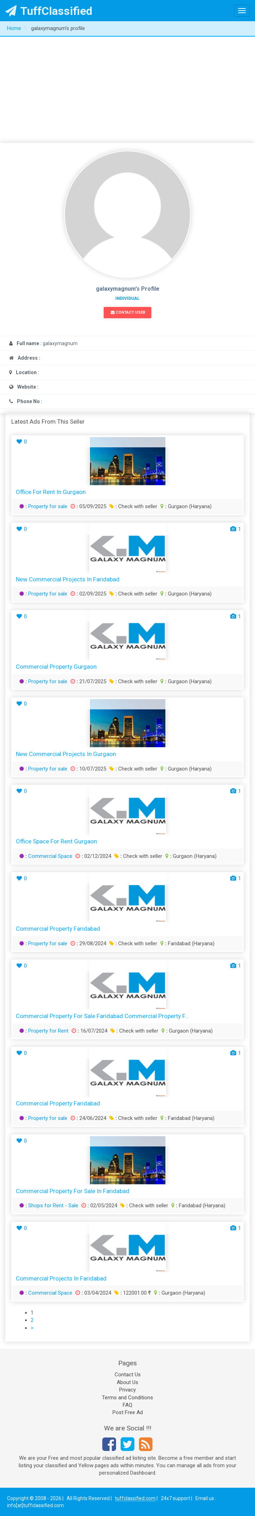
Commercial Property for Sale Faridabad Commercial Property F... (102, 1016)
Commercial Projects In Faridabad (61, 1278)
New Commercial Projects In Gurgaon (66, 753)
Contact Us (128, 1374)
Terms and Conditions (127, 1397)
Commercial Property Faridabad (58, 928)
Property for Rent (48, 1031)
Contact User (128, 312)
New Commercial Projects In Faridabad (68, 579)
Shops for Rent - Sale (53, 1205)
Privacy (127, 1390)
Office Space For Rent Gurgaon (56, 841)
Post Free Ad (128, 1412)
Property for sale (47, 506)
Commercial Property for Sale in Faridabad (72, 1191)
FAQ (127, 1405)
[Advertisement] (127, 89)
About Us (127, 1382)
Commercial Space (50, 856)
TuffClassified (48, 11)
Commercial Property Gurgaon (56, 666)
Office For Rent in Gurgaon (51, 491)
